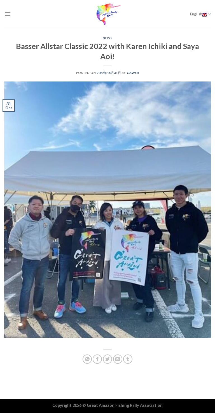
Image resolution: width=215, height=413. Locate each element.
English (200, 14)
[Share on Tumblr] (127, 359)
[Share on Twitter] (107, 359)
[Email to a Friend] (117, 359)
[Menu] (7, 14)
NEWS (107, 38)
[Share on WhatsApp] (87, 359)
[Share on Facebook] (97, 359)
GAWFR (133, 72)
